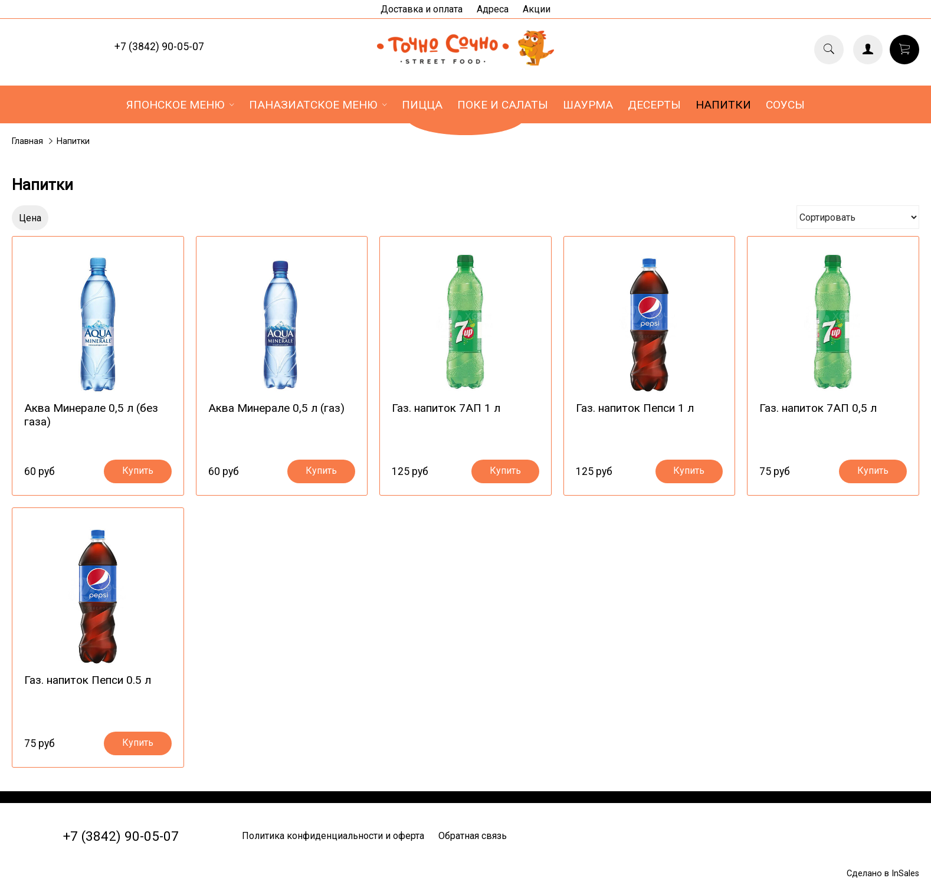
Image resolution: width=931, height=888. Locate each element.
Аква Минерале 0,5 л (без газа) (91, 414)
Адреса (493, 9)
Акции (536, 9)
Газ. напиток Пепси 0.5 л (87, 680)
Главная (27, 141)
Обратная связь (472, 835)
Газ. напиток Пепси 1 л (635, 408)
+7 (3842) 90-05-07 (159, 47)
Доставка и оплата (422, 9)
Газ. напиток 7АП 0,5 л (818, 408)
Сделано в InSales (883, 874)
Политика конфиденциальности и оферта (333, 835)
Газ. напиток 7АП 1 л (446, 408)
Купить (137, 471)
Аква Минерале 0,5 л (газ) (276, 408)
